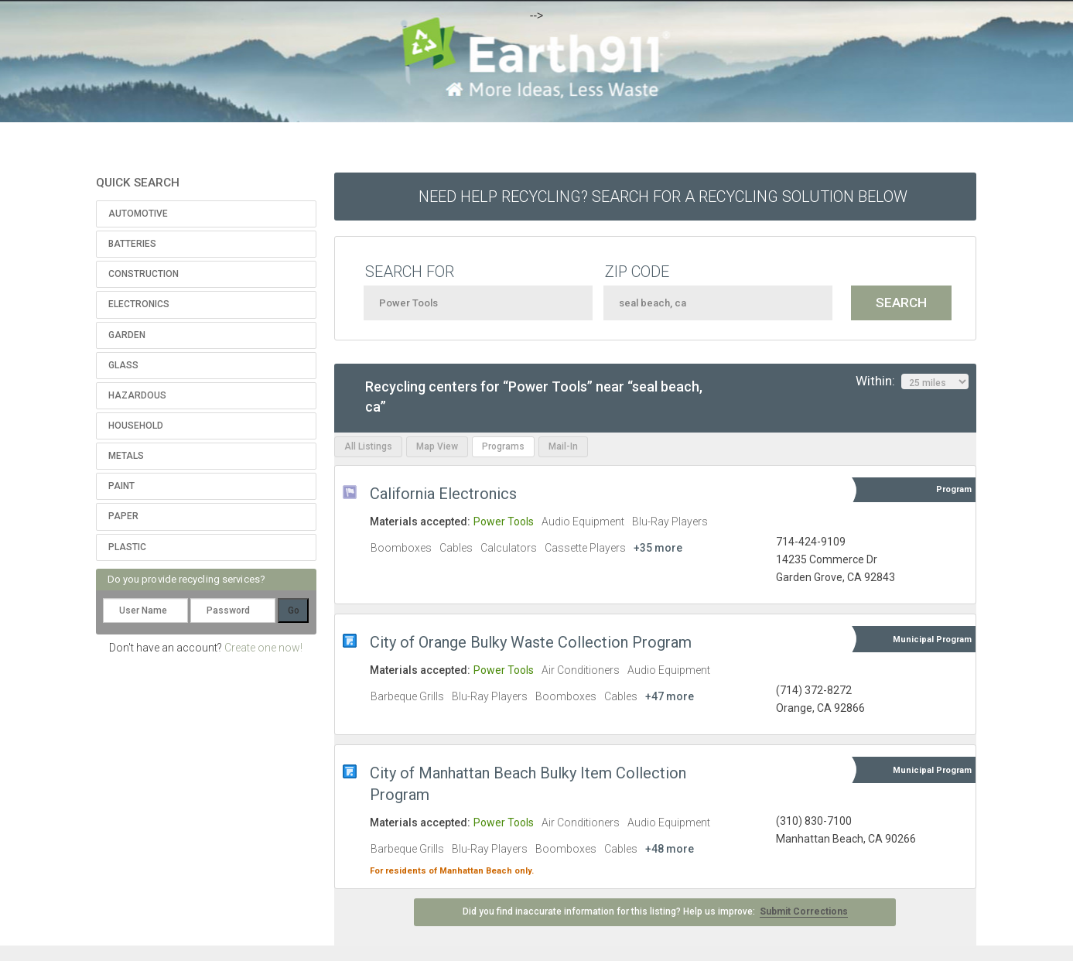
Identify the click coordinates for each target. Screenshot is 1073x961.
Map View (437, 446)
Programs (503, 446)
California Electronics (443, 493)
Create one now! (263, 647)
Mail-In (563, 446)
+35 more (658, 548)
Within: (912, 381)
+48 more (669, 849)
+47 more (669, 696)
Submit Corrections (804, 911)
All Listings (368, 446)
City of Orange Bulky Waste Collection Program (531, 642)
